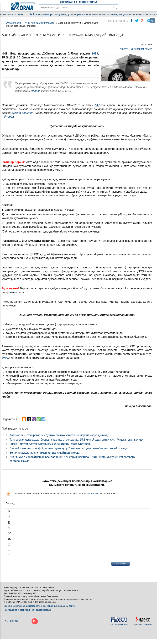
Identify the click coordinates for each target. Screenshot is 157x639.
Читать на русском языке (136, 48)
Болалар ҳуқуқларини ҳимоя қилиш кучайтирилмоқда (44, 452)
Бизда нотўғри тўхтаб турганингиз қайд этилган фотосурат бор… (51, 443)
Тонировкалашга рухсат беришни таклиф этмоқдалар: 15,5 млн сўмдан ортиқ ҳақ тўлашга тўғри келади (76, 439)
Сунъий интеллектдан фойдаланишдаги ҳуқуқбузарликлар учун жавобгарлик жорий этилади (68, 448)
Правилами (93, 493)
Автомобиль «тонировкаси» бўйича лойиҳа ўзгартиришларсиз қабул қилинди (59, 435)
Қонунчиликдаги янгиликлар (40, 22)
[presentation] (30, 563)
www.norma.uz (13, 22)
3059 (95, 53)
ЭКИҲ (5, 357)
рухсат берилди (22, 112)
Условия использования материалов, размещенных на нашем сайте (39, 606)
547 (97, 105)
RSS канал (11, 621)
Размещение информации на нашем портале (27, 610)
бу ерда (35, 90)
